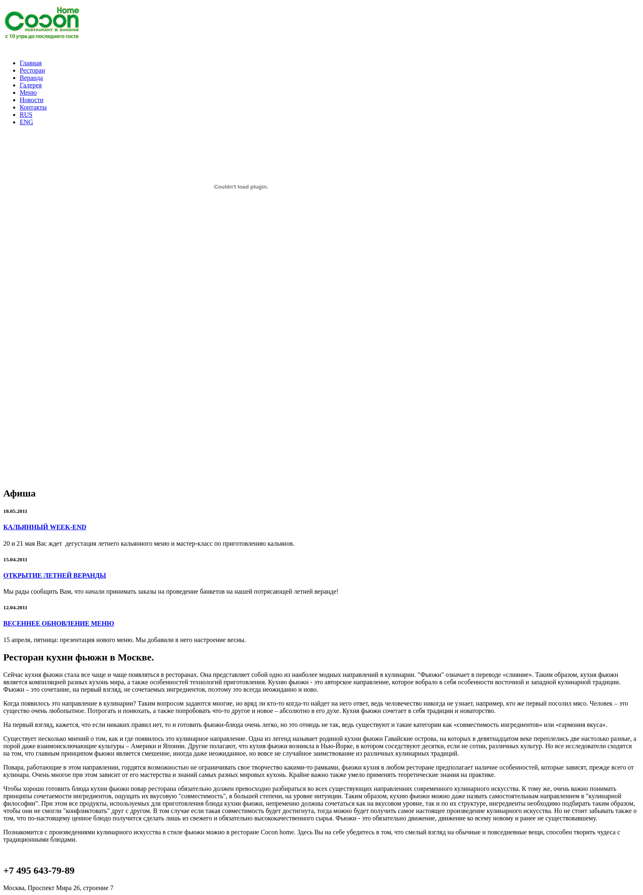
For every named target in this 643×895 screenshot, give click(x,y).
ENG (26, 121)
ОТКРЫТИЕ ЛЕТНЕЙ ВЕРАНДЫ (54, 575)
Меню (28, 92)
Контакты (33, 107)
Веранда (31, 77)
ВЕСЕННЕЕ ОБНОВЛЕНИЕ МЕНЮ (58, 623)
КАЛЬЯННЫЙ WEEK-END (44, 527)
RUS (26, 114)
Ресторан (32, 70)
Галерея (31, 85)
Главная (31, 62)
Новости (31, 99)
